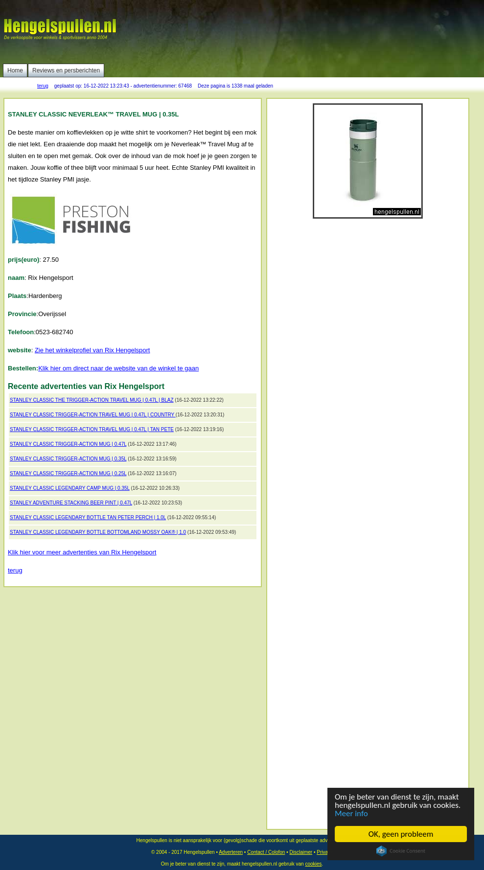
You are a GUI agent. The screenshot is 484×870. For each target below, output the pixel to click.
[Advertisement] (247, 78)
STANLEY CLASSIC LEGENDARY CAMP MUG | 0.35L (70, 488)
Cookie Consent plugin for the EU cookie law (400, 851)
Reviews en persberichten (66, 70)
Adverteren (231, 852)
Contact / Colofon (266, 852)
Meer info (351, 813)
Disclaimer (300, 852)
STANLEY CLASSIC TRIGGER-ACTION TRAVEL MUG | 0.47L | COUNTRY (93, 414)
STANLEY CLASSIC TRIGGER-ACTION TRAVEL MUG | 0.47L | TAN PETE (92, 429)
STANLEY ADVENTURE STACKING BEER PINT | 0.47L (71, 502)
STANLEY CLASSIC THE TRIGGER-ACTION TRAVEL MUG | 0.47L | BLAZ (92, 400)
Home (15, 70)
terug (42, 86)
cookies (313, 864)
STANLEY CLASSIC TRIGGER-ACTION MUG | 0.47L (68, 444)
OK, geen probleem (401, 834)
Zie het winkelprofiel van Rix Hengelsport (92, 350)
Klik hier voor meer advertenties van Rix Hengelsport (82, 552)
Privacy (325, 852)
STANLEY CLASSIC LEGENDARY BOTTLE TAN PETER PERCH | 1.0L (88, 517)
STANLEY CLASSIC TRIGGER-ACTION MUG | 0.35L (68, 458)
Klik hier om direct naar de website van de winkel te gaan (118, 368)
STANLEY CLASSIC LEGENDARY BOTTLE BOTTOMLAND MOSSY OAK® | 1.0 (98, 532)
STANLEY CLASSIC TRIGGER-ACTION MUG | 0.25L (68, 473)
